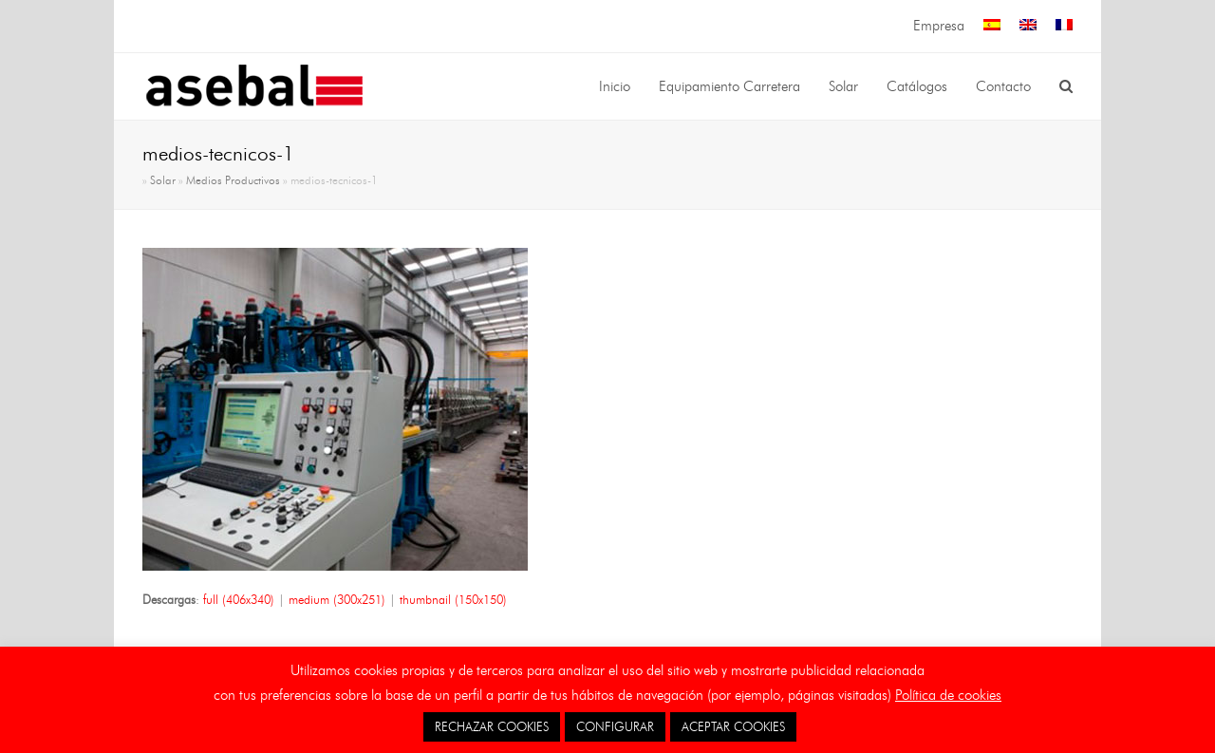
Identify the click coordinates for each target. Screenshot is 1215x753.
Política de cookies (948, 695)
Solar (163, 180)
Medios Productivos (233, 180)
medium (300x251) (337, 599)
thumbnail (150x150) (453, 599)
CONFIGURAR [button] (615, 726)
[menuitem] (991, 26)
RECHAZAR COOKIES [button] (492, 726)
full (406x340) (238, 599)
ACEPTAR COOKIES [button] (733, 726)
